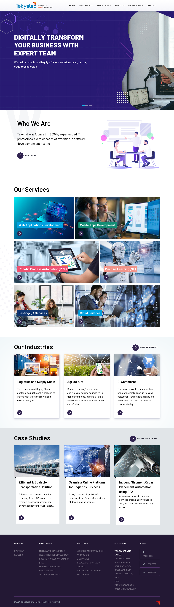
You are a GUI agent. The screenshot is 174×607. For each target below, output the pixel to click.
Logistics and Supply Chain (90, 551)
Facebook (148, 554)
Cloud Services (47, 571)
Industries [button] (103, 5)
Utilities (81, 567)
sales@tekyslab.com (125, 589)
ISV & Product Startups (89, 571)
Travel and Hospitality (88, 563)
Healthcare (83, 575)
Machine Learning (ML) (50, 567)
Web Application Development (54, 555)
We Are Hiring (135, 5)
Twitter (149, 564)
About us (120, 5)
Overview (19, 551)
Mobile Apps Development (52, 551)
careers (18, 555)
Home (72, 5)
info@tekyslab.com (124, 585)
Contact (151, 5)
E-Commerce (83, 559)
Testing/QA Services (49, 575)
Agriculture (83, 555)
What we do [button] (85, 5)
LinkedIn (149, 572)
